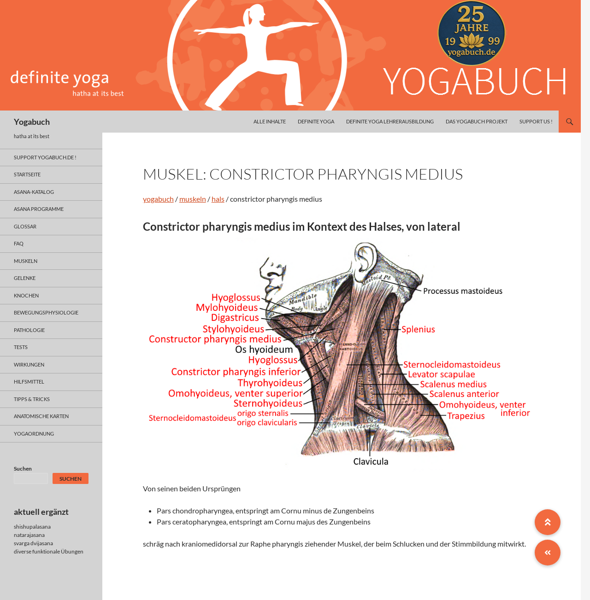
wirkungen (29, 364)
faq (19, 243)
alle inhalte (270, 121)
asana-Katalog (34, 192)
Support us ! (536, 121)
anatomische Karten (41, 416)
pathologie (29, 330)
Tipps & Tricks (32, 399)
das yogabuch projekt (476, 121)
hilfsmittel (29, 381)
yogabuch (158, 198)
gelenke (24, 278)
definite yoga (316, 121)
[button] (547, 552)
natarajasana (29, 534)
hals (218, 198)
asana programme (39, 209)
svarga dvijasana (33, 543)
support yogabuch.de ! (45, 157)
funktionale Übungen (57, 551)
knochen (26, 295)
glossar (25, 226)
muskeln (192, 198)
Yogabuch (32, 122)
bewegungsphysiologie (46, 312)
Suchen (23, 468)
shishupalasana (32, 526)
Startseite (27, 174)
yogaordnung (34, 434)
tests (21, 347)
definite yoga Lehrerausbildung (390, 121)
